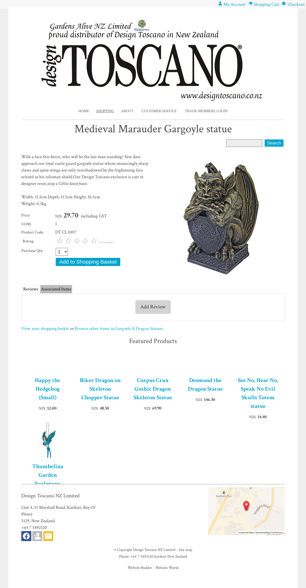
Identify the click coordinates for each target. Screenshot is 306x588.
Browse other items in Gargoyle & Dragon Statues (119, 329)
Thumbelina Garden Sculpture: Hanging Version (47, 479)
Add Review (153, 306)
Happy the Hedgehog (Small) (47, 389)
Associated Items (56, 289)
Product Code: (32, 232)
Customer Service (159, 111)
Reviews (30, 289)
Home (83, 111)
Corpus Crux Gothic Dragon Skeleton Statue (153, 389)
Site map (185, 549)
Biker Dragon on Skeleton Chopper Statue (100, 389)
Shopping (105, 111)
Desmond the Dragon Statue (205, 385)
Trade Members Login (206, 111)
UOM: (26, 224)
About (127, 111)
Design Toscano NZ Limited (154, 549)
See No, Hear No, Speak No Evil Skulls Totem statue (258, 393)
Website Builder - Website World (153, 567)
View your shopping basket (45, 329)
